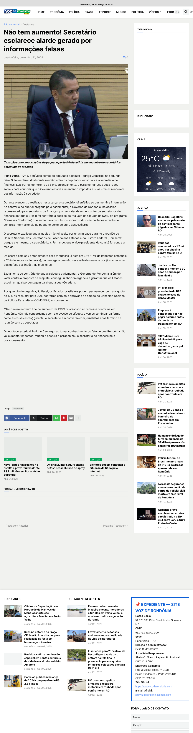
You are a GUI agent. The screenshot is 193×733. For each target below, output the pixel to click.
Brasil (89, 12)
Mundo (121, 12)
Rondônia (57, 12)
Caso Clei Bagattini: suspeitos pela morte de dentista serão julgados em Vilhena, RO (171, 223)
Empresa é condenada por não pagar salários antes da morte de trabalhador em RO (171, 317)
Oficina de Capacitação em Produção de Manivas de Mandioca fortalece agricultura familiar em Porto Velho (42, 613)
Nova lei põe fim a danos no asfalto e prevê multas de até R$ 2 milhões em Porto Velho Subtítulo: (22, 469)
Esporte (105, 12)
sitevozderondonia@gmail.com (153, 694)
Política (137, 12)
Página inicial (11, 24)
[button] (177, 12)
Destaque (28, 24)
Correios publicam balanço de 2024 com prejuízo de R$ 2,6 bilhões (42, 680)
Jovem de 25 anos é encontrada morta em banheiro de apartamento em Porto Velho (171, 416)
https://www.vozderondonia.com (153, 686)
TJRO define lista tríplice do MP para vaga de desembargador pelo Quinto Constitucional (171, 344)
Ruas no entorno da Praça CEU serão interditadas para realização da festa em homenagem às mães (42, 637)
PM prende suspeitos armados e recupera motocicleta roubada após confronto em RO (171, 390)
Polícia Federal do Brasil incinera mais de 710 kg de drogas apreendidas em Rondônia (170, 464)
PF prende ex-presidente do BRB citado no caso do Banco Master (169, 292)
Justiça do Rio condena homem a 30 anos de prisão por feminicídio (171, 270)
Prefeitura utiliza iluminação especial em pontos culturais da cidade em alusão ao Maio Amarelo (42, 659)
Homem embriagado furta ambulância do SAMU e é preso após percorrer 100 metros (171, 440)
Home (41, 12)
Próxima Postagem (114, 525)
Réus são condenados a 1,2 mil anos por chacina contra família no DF (171, 248)
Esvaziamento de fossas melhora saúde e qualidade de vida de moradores (105, 635)
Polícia (74, 12)
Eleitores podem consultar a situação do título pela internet (107, 468)
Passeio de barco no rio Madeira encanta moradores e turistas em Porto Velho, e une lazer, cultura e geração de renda (106, 613)
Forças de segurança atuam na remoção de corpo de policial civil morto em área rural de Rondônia (171, 490)
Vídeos (154, 12)
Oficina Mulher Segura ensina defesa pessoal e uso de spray (66, 466)
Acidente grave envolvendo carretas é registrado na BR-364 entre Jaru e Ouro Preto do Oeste (172, 516)
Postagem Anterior (17, 525)
